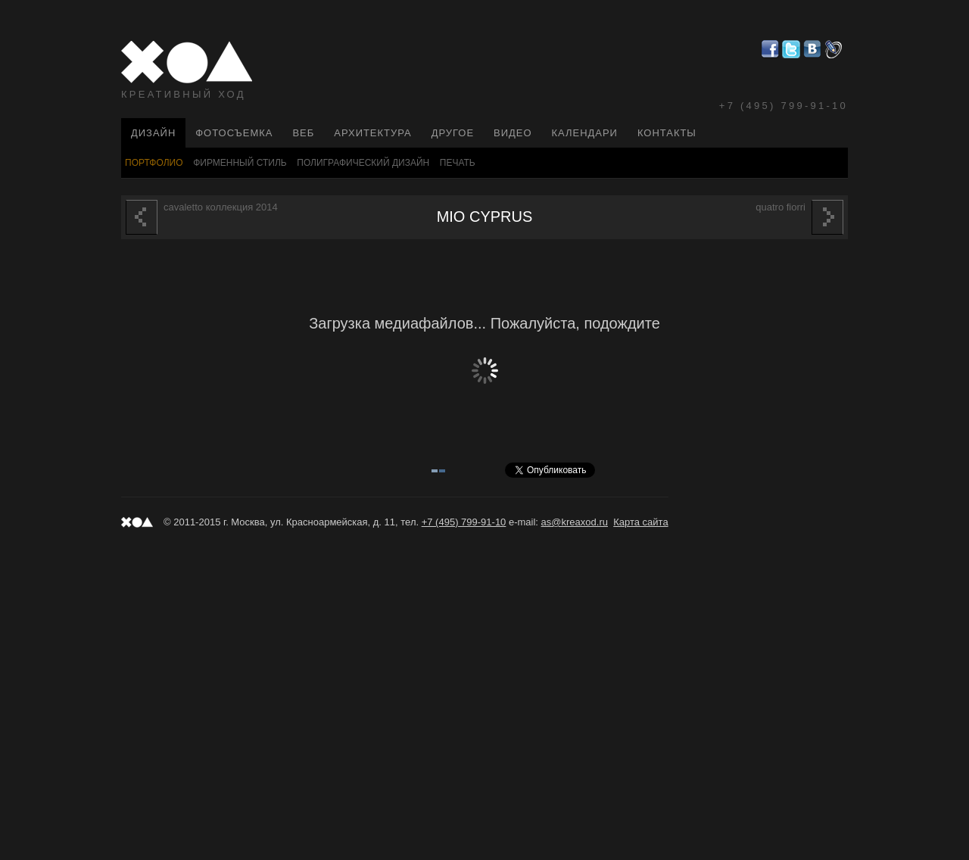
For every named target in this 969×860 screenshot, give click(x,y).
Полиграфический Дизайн (363, 162)
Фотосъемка (234, 133)
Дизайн (153, 133)
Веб (303, 133)
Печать (457, 162)
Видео (512, 133)
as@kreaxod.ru (574, 522)
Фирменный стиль (240, 162)
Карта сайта (640, 522)
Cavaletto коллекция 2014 (202, 217)
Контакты (666, 133)
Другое (453, 133)
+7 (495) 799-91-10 (783, 105)
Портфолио (154, 162)
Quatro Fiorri (799, 217)
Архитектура (372, 133)
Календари (585, 133)
